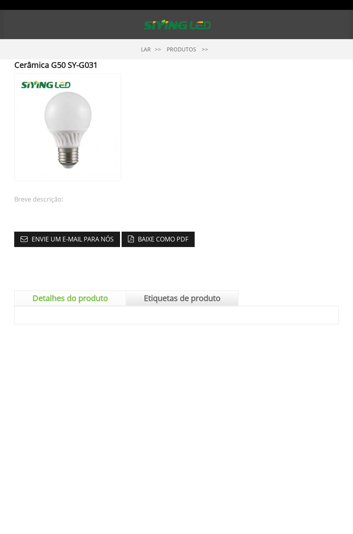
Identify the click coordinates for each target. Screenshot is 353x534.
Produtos (181, 49)
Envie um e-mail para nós (73, 239)
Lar (146, 49)
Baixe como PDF (163, 239)
